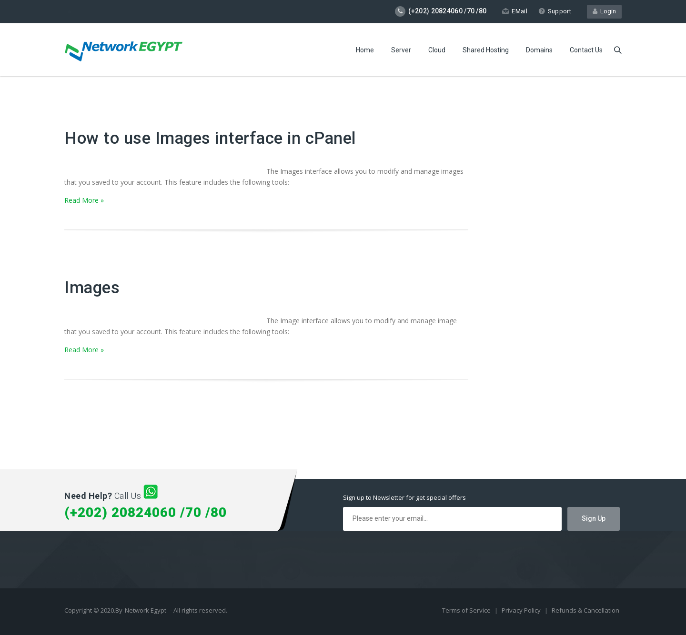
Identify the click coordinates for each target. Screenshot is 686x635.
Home (365, 50)
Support (554, 11)
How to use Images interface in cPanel (210, 138)
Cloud (436, 50)
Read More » (84, 200)
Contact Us (586, 50)
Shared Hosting (486, 50)
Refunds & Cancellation (585, 610)
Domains (539, 50)
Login (604, 11)
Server (401, 50)
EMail (514, 11)
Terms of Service (467, 610)
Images (92, 288)
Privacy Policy (522, 610)
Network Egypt (145, 610)
